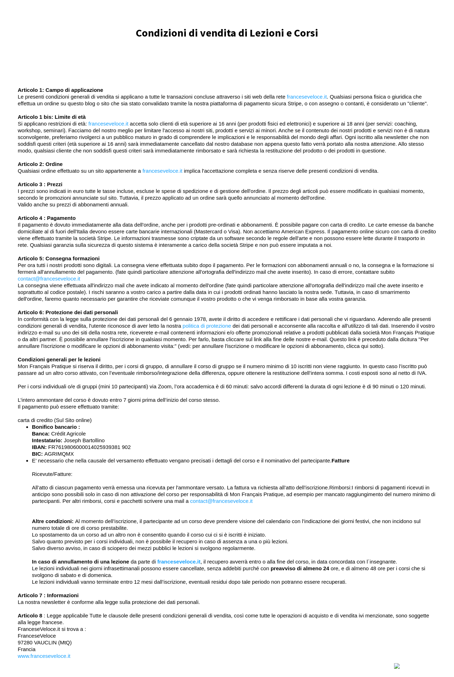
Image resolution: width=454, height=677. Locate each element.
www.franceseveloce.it (44, 656)
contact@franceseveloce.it (49, 279)
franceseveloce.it (307, 97)
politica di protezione (207, 326)
